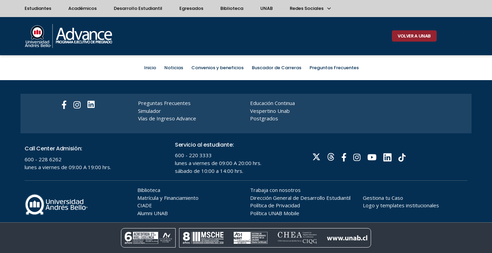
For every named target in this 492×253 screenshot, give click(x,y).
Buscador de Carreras (276, 67)
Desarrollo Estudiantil (138, 8)
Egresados (191, 8)
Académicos (82, 8)
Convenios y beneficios (217, 67)
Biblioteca (231, 8)
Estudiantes (38, 8)
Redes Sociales (310, 8)
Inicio (150, 67)
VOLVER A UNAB (414, 36)
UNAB (266, 8)
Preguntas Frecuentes (334, 67)
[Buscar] (461, 36)
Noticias (173, 67)
